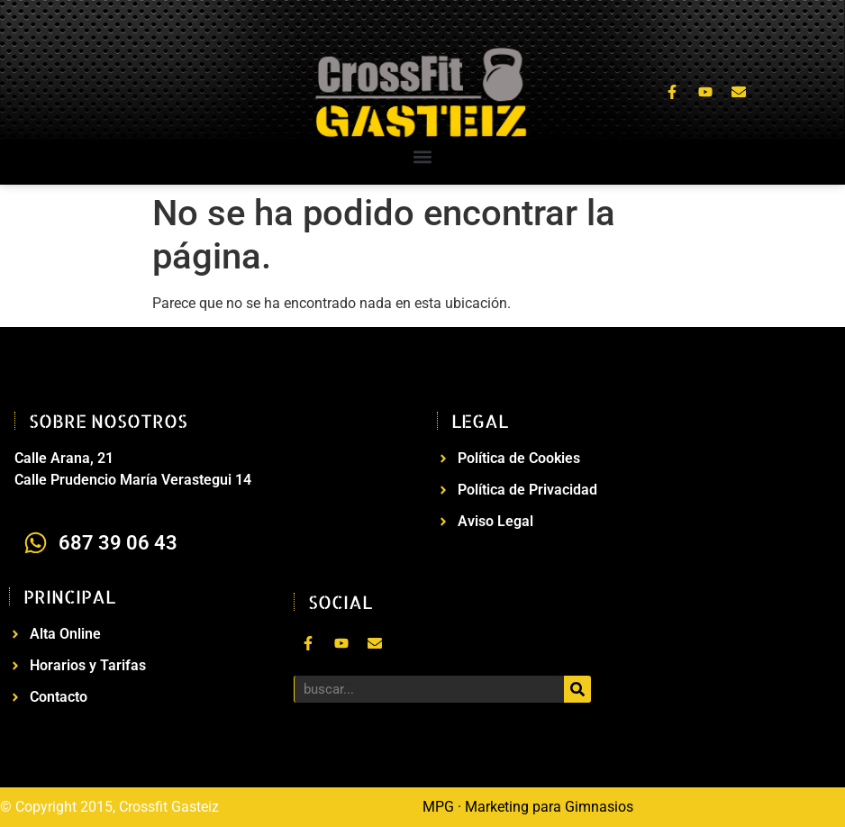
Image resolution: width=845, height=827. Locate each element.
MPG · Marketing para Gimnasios (527, 806)
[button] (423, 157)
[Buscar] (577, 689)
